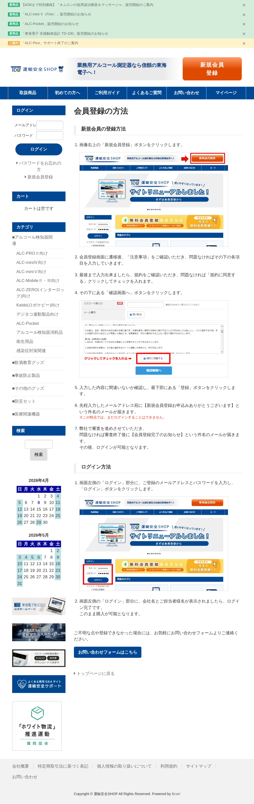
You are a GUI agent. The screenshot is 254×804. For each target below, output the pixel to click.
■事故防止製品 (26, 375)
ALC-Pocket (27, 323)
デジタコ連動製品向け (37, 314)
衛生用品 (24, 341)
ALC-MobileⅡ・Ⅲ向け (38, 280)
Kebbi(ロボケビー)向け (38, 305)
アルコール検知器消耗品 (39, 332)
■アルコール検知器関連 (32, 240)
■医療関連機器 (26, 414)
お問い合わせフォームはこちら (107, 652)
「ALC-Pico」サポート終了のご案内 (49, 43)
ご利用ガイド (107, 92)
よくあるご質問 (146, 92)
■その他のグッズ (28, 388)
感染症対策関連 (31, 350)
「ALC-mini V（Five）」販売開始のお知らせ (56, 14)
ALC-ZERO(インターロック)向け (40, 293)
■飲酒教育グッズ (28, 362)
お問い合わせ (186, 92)
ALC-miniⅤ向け (31, 271)
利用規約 (168, 766)
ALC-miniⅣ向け (31, 262)
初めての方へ (67, 92)
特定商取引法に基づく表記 (63, 766)
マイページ (226, 92)
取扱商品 (27, 92)
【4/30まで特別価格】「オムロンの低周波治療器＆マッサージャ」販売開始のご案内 (87, 5)
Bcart (176, 794)
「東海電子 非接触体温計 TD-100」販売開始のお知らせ (64, 33)
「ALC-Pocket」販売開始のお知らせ (50, 24)
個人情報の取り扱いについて (124, 766)
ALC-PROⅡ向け (32, 253)
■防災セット (24, 401)
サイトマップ (198, 766)
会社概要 (20, 766)
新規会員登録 (212, 69)
